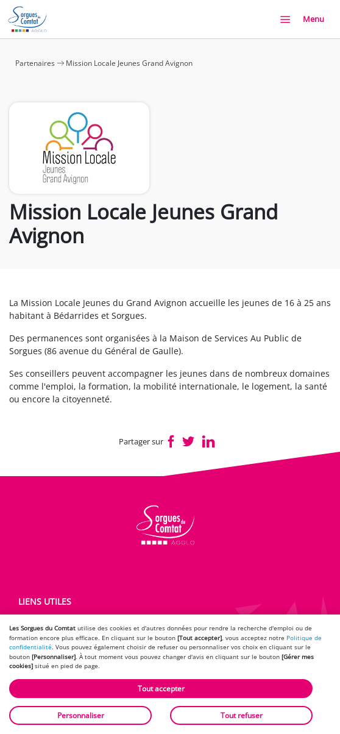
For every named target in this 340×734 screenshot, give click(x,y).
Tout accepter (161, 688)
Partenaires (35, 63)
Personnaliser (80, 715)
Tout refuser (242, 715)
